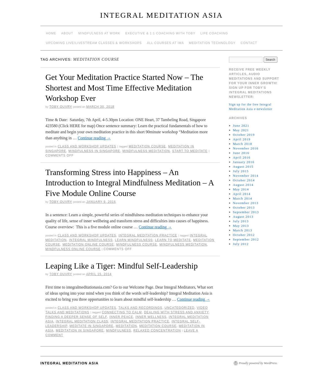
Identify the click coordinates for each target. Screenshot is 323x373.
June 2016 (241, 153)
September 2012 (246, 239)
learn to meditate (173, 240)
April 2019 (242, 139)
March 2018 (242, 144)
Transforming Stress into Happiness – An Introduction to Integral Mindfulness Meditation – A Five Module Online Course (129, 183)
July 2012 (241, 244)
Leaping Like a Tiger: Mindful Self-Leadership (121, 265)
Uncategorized (180, 308)
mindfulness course (136, 244)
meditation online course (88, 244)
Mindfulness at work (99, 33)
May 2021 (241, 130)
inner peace (121, 317)
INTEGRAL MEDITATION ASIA (161, 15)
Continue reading (94, 138)
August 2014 (243, 185)
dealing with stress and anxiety (176, 312)
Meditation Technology (212, 43)
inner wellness (151, 317)
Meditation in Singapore (80, 330)
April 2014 (242, 194)
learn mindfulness (134, 240)
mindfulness (118, 330)
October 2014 (244, 180)
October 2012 (244, 235)
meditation (126, 326)
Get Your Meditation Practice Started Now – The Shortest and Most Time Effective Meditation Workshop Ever (124, 88)
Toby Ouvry (60, 106)
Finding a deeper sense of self (76, 317)
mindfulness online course (73, 249)
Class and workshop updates (87, 146)
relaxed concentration (157, 330)
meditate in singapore (92, 326)
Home (51, 33)
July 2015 (241, 171)
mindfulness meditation (146, 151)
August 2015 (243, 166)
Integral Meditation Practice (148, 235)
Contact (249, 43)
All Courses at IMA (165, 43)
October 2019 (244, 135)
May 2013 (241, 226)
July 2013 (241, 221)
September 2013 (246, 212)
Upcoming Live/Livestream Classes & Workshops (94, 43)
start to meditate (189, 151)
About (67, 33)
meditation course (147, 146)
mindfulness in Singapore (94, 151)
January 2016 (243, 162)
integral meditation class (82, 321)
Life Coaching (214, 33)
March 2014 (242, 198)
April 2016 (242, 157)
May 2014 (241, 189)
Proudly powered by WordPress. (258, 363)
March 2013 (242, 230)
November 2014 (245, 176)
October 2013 (244, 207)
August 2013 (243, 216)
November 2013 (245, 203)
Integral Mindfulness (91, 240)
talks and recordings (140, 308)
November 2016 (245, 148)
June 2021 (241, 125)
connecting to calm (122, 312)
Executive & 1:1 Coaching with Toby (160, 33)
